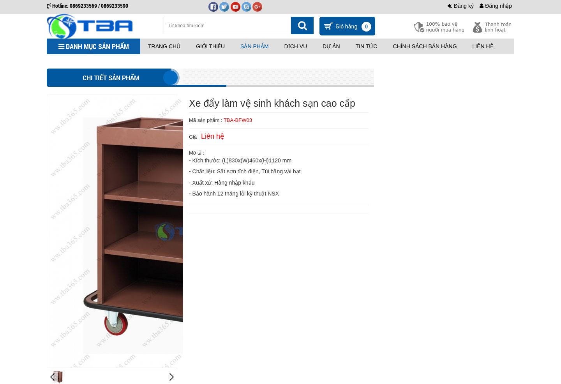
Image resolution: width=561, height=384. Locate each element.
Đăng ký (461, 6)
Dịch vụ (295, 46)
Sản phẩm (254, 46)
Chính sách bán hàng (425, 46)
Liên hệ (483, 46)
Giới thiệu (210, 46)
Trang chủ (164, 46)
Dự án (331, 46)
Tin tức (367, 46)
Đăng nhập (496, 6)
